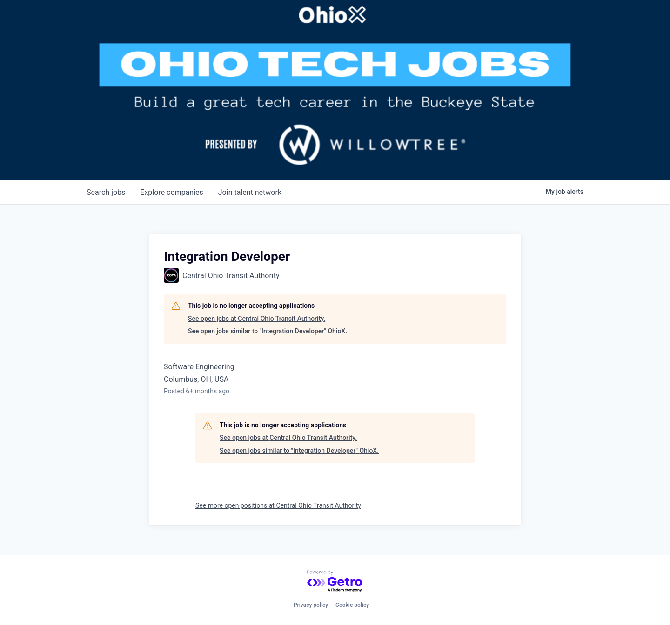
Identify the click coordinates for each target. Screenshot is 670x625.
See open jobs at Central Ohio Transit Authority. (256, 318)
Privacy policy (311, 605)
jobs (106, 192)
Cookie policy (352, 605)
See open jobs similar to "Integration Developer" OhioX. (267, 331)
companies (171, 192)
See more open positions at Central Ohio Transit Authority (278, 505)
